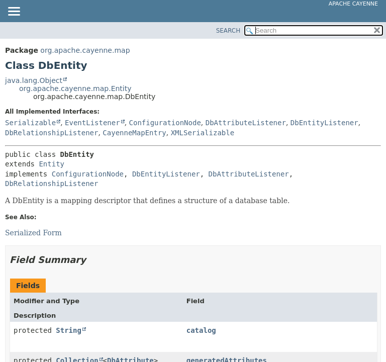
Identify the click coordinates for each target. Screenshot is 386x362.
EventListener (92, 123)
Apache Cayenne (353, 4)
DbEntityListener (324, 123)
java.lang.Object (33, 80)
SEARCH (228, 30)
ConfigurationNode (165, 123)
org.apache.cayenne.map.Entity (75, 88)
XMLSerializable (202, 133)
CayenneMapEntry (134, 133)
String (68, 330)
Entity (51, 164)
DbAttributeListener (246, 123)
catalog (201, 330)
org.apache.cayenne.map (85, 50)
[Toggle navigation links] (13, 12)
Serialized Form (33, 233)
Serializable (30, 123)
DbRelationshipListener (51, 133)
